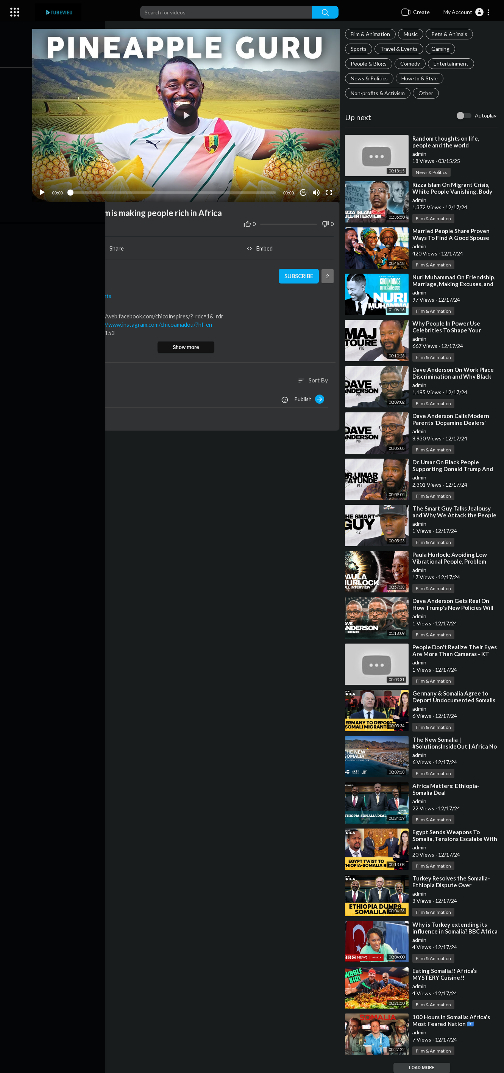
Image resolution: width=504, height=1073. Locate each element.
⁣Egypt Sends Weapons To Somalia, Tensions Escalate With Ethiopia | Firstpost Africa (455, 839)
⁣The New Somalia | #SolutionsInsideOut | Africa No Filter (455, 746)
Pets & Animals (450, 34)
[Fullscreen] (330, 190)
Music (412, 34)
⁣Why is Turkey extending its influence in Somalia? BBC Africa (450, 931)
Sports (360, 48)
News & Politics (370, 78)
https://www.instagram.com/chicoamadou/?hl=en (154, 323)
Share (115, 246)
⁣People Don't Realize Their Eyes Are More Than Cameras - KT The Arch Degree (455, 654)
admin (420, 153)
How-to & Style (421, 78)
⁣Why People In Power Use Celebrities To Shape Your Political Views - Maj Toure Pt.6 (454, 330)
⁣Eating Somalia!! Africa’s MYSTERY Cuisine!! (445, 974)
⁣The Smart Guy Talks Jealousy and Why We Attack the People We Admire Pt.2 (455, 515)
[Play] (46, 190)
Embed (261, 246)
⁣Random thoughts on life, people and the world (446, 142)
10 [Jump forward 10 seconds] (304, 191)
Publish (310, 397)
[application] (188, 114)
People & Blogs (370, 63)
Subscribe (299, 274)
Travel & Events (400, 48)
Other (427, 93)
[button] (466, 12)
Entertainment (452, 63)
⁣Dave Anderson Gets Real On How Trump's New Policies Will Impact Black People (454, 607)
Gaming (441, 48)
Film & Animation (371, 34)
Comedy (411, 63)
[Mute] (317, 190)
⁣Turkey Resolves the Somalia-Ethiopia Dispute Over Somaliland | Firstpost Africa (452, 885)
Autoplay (485, 115)
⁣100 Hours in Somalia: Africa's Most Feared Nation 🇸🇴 (452, 1020)
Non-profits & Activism (379, 93)
